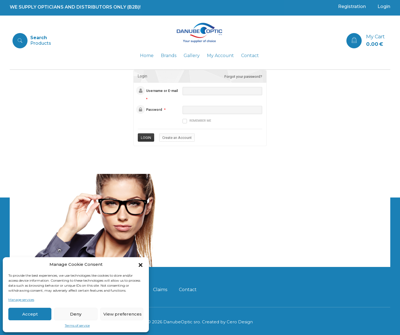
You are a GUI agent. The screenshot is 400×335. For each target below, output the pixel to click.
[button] (140, 264)
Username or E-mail (162, 91)
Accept (30, 314)
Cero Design (240, 321)
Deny (75, 314)
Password (154, 110)
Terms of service (77, 325)
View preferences (122, 314)
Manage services (21, 300)
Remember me (196, 121)
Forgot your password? (243, 76)
